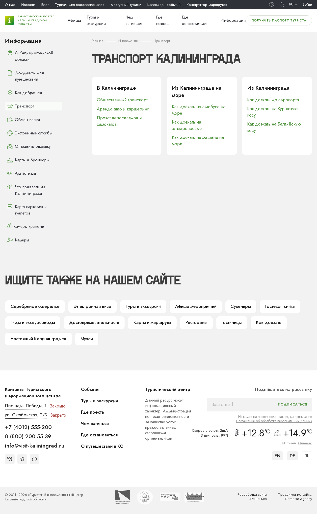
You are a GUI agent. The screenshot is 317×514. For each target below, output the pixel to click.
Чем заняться (95, 422)
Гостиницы (225, 322)
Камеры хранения (27, 225)
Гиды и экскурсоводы (32, 322)
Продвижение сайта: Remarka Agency (295, 496)
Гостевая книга (274, 305)
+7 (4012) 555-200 (28, 426)
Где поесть (92, 411)
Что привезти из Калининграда (26, 189)
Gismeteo (305, 442)
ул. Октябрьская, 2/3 (26, 414)
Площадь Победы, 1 (26, 405)
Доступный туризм (125, 4)
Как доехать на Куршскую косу (272, 112)
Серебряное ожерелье (34, 305)
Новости (28, 4)
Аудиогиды (21, 173)
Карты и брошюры (28, 159)
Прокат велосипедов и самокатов (119, 120)
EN (277, 455)
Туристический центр (167, 388)
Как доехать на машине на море (198, 140)
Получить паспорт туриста (278, 20)
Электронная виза (89, 305)
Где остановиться (99, 434)
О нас (10, 4)
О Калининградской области (30, 56)
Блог (45, 4)
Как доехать (261, 322)
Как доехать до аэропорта (273, 100)
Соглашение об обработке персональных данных (274, 419)
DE (292, 455)
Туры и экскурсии (138, 305)
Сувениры (236, 305)
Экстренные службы (30, 132)
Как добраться (24, 92)
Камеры (18, 239)
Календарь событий (164, 4)
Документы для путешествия (25, 76)
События (90, 388)
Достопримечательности (92, 322)
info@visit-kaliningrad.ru (34, 445)
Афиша (74, 20)
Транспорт (21, 106)
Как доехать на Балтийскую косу (274, 127)
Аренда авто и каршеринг (123, 109)
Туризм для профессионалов (79, 4)
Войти (307, 4)
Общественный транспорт (122, 100)
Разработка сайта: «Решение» (252, 496)
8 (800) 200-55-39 (28, 435)
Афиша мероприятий (191, 305)
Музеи (86, 338)
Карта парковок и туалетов (27, 209)
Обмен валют (23, 119)
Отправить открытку (29, 146)
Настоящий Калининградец (38, 338)
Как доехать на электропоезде (187, 125)
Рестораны (191, 322)
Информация (233, 20)
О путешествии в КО (102, 445)
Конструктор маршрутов (207, 4)
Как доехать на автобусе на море (198, 110)
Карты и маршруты (148, 322)
